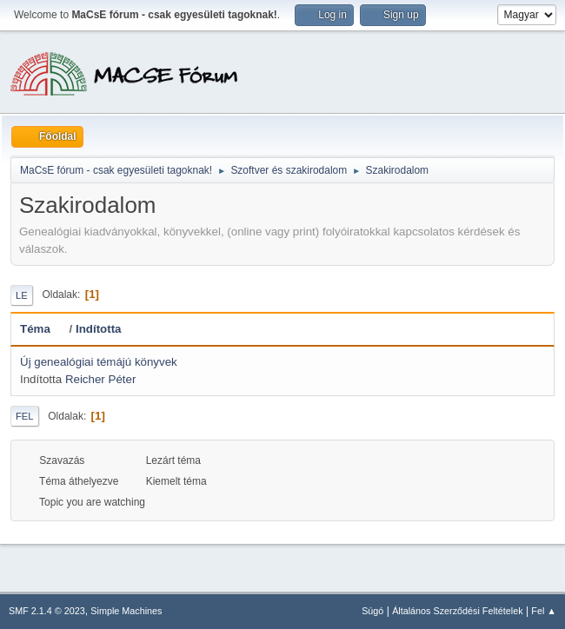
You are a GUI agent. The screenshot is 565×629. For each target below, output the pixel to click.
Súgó (372, 611)
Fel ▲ (543, 611)
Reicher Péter (100, 379)
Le (22, 295)
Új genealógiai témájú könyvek (98, 361)
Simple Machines (126, 611)
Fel (25, 416)
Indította (99, 328)
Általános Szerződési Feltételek (457, 611)
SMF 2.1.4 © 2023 (47, 611)
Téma (43, 328)
